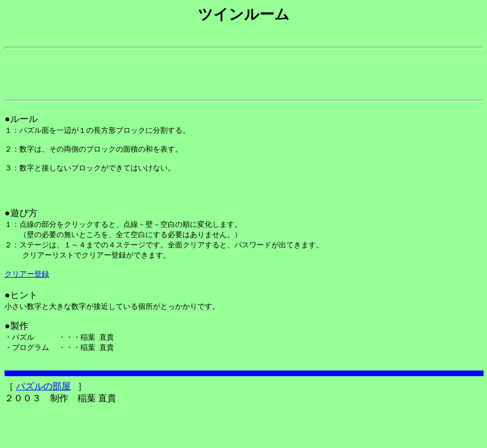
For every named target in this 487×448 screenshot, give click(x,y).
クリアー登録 (27, 305)
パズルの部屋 (43, 425)
